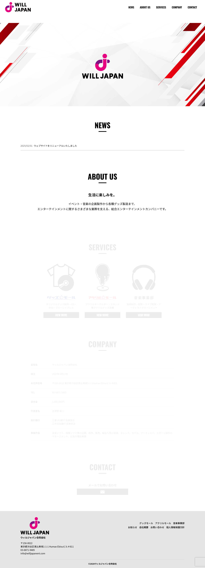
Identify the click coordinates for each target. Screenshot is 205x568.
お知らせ (132, 527)
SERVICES (161, 7)
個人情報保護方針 (175, 527)
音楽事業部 (178, 523)
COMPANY (177, 7)
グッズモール (146, 523)
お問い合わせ (157, 527)
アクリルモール (163, 523)
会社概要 (143, 527)
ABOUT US (145, 7)
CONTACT (192, 7)
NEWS (131, 7)
